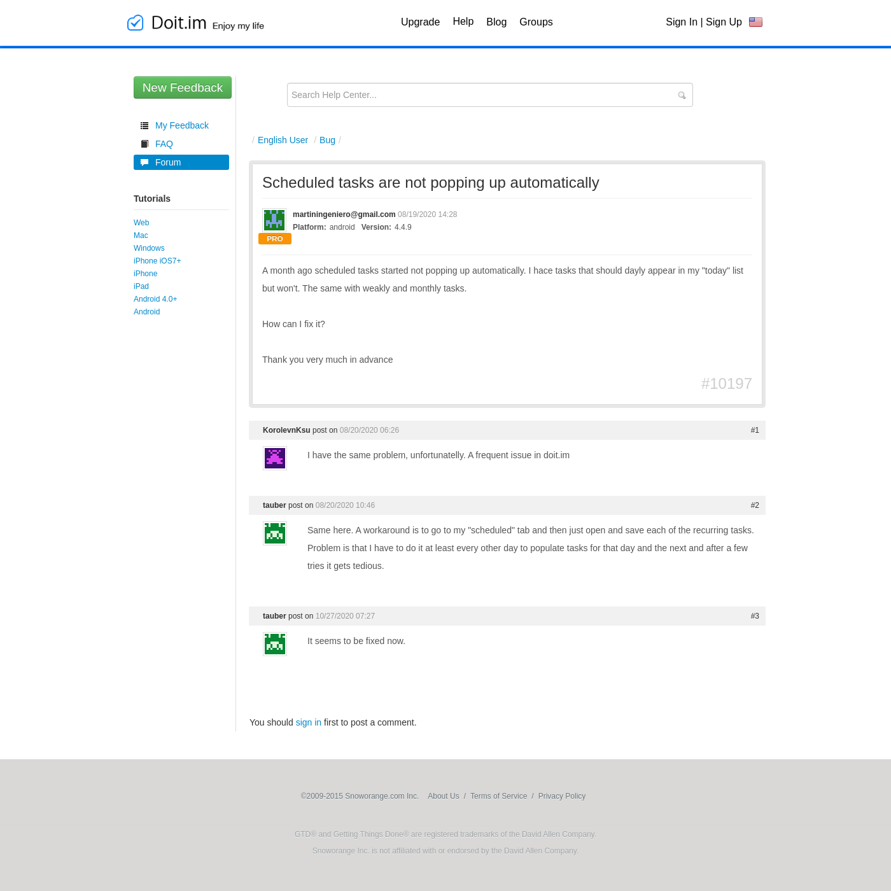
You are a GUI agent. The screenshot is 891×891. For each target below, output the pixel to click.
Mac (141, 235)
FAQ (164, 144)
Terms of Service (498, 796)
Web (141, 222)
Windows (149, 248)
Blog (496, 22)
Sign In (682, 22)
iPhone (145, 273)
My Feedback (182, 125)
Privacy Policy (562, 796)
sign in (308, 722)
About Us (443, 796)
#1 (755, 430)
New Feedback (183, 87)
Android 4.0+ (155, 299)
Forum (168, 162)
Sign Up (724, 22)
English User (283, 140)
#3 (755, 616)
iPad (141, 286)
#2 (755, 505)
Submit (681, 95)
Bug (327, 140)
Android (147, 311)
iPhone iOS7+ (157, 260)
